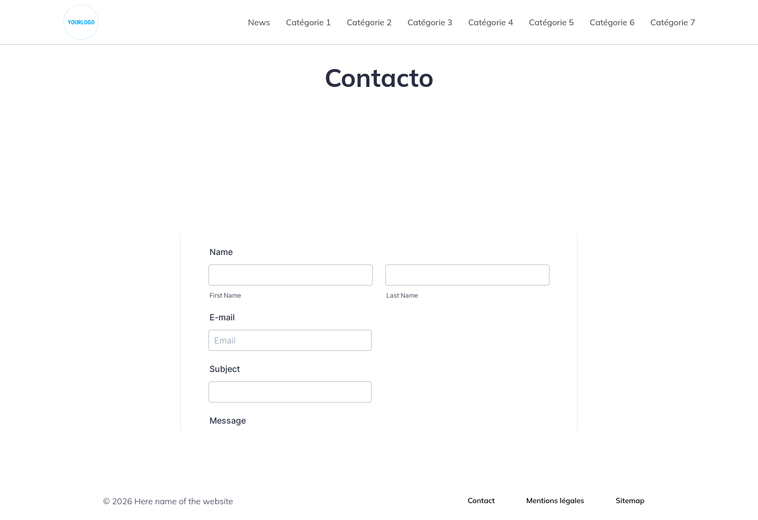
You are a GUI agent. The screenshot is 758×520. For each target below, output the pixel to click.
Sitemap (630, 500)
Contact (481, 500)
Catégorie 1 (308, 22)
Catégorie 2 (369, 22)
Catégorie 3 (429, 22)
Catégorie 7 (673, 22)
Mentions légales (555, 500)
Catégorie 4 (490, 22)
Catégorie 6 (612, 22)
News (259, 22)
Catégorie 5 (551, 22)
